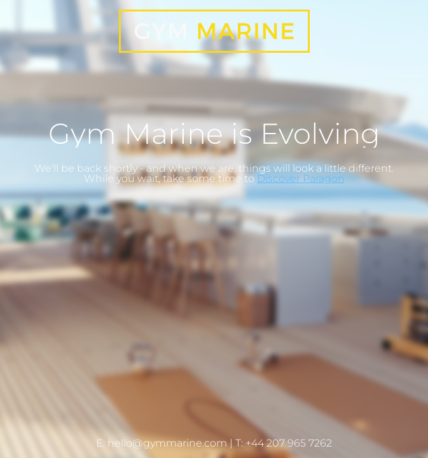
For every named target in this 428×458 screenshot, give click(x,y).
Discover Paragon (301, 178)
